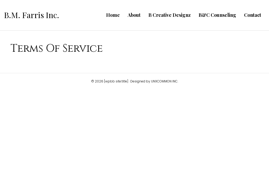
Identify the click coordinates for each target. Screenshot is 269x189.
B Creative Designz (169, 15)
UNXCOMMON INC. (164, 81)
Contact (252, 15)
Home (113, 15)
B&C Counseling (217, 15)
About (134, 15)
